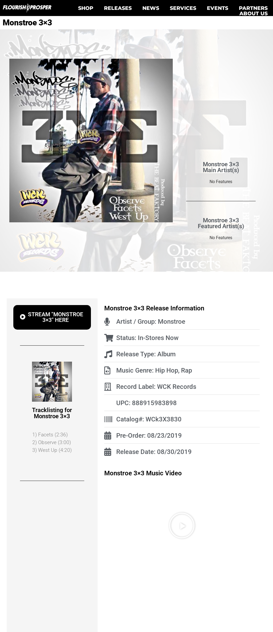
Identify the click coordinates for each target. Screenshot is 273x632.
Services (183, 8)
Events (217, 8)
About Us (253, 13)
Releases (118, 8)
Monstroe (171, 321)
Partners (253, 8)
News (150, 8)
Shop (85, 8)
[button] (181, 525)
